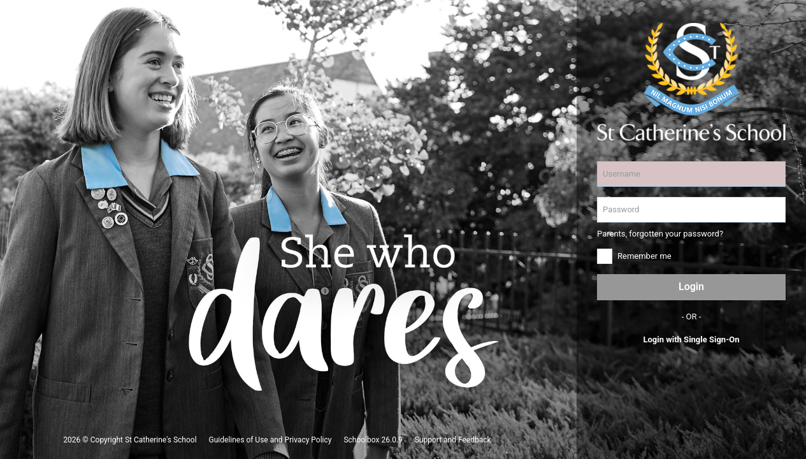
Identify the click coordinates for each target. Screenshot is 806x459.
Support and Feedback (453, 439)
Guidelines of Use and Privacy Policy (270, 439)
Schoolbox (361, 439)
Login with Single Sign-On (691, 339)
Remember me (644, 256)
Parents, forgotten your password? (660, 233)
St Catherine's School (161, 439)
